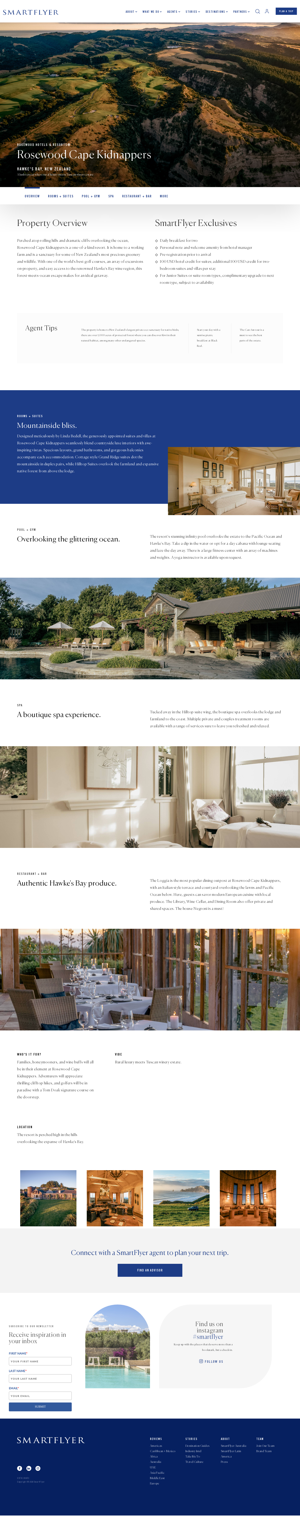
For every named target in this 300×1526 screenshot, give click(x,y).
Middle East (157, 1487)
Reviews (156, 1443)
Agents (168, 13)
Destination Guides (197, 1450)
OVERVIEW (31, 200)
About (126, 13)
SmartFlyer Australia (233, 1450)
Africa (154, 1463)
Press (224, 1469)
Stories (187, 13)
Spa (105, 200)
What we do (147, 13)
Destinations (211, 13)
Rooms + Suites (58, 200)
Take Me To (192, 1463)
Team (260, 1443)
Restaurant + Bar (129, 200)
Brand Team (264, 1457)
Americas (156, 1450)
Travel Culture (194, 1469)
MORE (154, 200)
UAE (153, 1475)
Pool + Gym (86, 200)
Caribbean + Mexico (163, 1457)
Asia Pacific (157, 1481)
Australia (155, 1469)
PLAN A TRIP (284, 13)
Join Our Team (265, 1450)
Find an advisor (150, 1276)
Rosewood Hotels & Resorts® (44, 147)
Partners (236, 13)
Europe (154, 1494)
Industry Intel (193, 1457)
